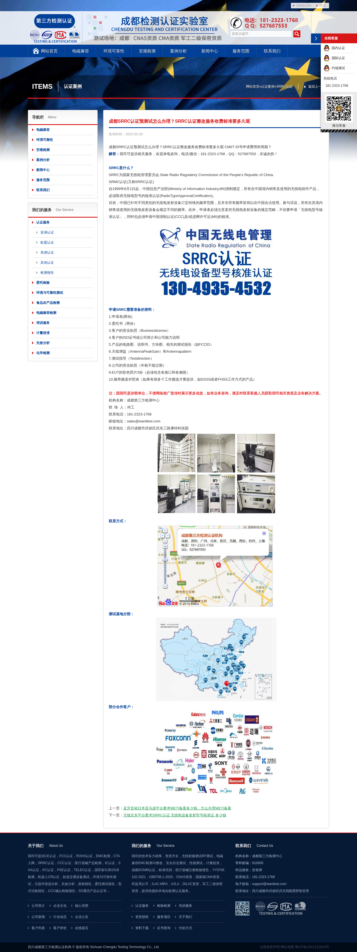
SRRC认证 (284, 86)
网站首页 (49, 51)
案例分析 (178, 51)
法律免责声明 (270, 947)
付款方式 (185, 928)
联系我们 (272, 51)
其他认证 (47, 263)
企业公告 (81, 917)
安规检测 (147, 51)
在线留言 (81, 928)
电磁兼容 (80, 51)
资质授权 (142, 917)
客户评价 (60, 928)
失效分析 (43, 343)
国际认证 (334, 58)
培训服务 (43, 323)
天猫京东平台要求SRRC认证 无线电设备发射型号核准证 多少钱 (174, 815)
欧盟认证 (47, 242)
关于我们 (185, 917)
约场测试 (334, 68)
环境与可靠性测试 (49, 293)
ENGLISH (303, 6)
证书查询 (163, 928)
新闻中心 (209, 51)
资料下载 (142, 928)
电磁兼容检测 (46, 313)
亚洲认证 (47, 232)
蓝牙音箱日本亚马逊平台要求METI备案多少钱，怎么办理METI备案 (177, 808)
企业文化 (60, 906)
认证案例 (267, 86)
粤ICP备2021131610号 (312, 947)
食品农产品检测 (48, 303)
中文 (323, 6)
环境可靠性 (113, 51)
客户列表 (38, 928)
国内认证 (334, 48)
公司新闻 (38, 917)
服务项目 (163, 917)
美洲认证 (47, 252)
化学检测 (43, 353)
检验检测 (163, 906)
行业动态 (60, 917)
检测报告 (47, 273)
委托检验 (43, 283)
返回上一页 (316, 86)
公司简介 (38, 906)
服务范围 (241, 51)
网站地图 (287, 947)
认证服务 (43, 222)
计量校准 (43, 333)
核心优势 (81, 906)
